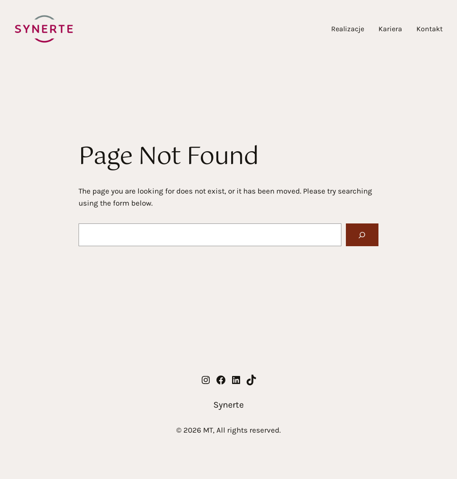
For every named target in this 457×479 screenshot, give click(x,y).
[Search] (362, 234)
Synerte (228, 405)
